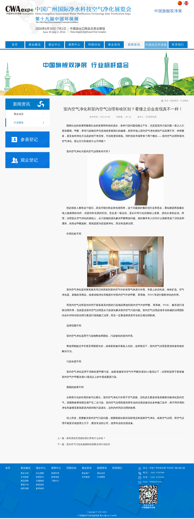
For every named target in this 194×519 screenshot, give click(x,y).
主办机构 (25, 477)
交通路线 (40, 481)
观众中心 (54, 44)
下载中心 (55, 481)
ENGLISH (186, 3)
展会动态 (19, 114)
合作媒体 (86, 477)
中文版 (180, 3)
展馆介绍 (25, 484)
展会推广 (86, 473)
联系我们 (178, 44)
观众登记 (24, 160)
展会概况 (35, 44)
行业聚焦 (19, 122)
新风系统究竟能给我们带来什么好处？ (86, 438)
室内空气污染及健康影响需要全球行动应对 (88, 444)
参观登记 (40, 477)
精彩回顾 (25, 488)
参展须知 (55, 477)
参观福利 (40, 488)
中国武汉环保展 (156, 44)
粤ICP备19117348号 (108, 515)
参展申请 (55, 473)
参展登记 (24, 139)
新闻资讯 (134, 44)
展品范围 (25, 481)
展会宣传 (114, 44)
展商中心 (74, 44)
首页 (15, 44)
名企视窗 (40, 473)
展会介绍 (25, 473)
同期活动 (94, 44)
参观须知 (40, 484)
